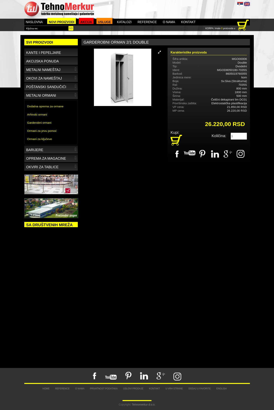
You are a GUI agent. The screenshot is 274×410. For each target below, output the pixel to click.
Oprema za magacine (51, 157)
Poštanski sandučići (51, 86)
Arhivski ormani (37, 114)
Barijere (51, 149)
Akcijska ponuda (42, 61)
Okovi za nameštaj (51, 77)
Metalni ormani (51, 94)
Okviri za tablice (51, 166)
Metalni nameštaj (51, 69)
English (221, 388)
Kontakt (188, 22)
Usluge (104, 22)
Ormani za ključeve (39, 139)
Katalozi (124, 22)
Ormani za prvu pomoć (42, 130)
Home (46, 388)
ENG (247, 4)
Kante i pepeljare (43, 53)
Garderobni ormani (39, 122)
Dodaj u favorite (199, 388)
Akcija (86, 22)
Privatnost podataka (104, 388)
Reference (147, 22)
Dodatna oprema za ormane (45, 106)
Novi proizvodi (61, 22)
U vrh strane (174, 388)
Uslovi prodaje (133, 388)
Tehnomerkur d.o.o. (143, 404)
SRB (240, 4)
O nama (169, 22)
